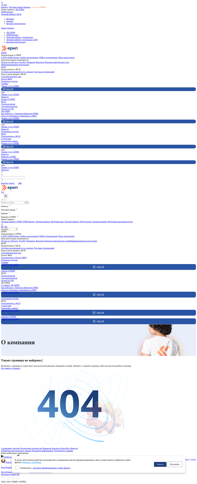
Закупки (16, 448)
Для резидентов (8, 104)
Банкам (26, 7)
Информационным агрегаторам (15, 65)
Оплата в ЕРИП (8, 99)
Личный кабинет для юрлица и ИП (21, 40)
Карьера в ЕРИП (38, 7)
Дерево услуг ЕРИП (10, 86)
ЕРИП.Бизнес (7, 12)
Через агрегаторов (66, 57)
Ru (6, 226)
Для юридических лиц (11, 76)
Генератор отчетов (9, 81)
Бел (4, 5)
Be (2, 226)
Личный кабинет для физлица (19, 37)
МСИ (3, 67)
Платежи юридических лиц (56, 62)
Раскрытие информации (42, 451)
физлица (10, 19)
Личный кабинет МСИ (11, 14)
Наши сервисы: (8, 9)
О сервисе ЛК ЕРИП (10, 285)
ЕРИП (4, 53)
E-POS (4, 57)
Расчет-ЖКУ (6, 79)
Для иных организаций (44, 72)
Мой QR (8, 89)
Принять (160, 464)
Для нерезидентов (9, 106)
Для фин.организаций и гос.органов (17, 72)
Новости (5, 97)
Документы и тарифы (63, 451)
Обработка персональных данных (16, 451)
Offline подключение (48, 57)
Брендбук (65, 448)
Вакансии (47, 448)
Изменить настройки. (32, 462)
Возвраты (31, 62)
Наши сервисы (7, 28)
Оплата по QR (7, 109)
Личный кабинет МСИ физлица (49, 222)
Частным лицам (16, 7)
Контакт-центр (11, 183)
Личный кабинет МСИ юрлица (78, 222)
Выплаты (40, 62)
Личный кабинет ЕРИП (11, 222)
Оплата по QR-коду (9, 62)
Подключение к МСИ (10, 136)
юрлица (9, 21)
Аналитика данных (9, 141)
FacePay (22, 62)
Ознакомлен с (45, 468)
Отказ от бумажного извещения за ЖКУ (19, 116)
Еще (3, 92)
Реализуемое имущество (31, 448)
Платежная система (9, 131)
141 (2, 192)
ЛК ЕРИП (19, 9)
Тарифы (4, 84)
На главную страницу (10, 368)
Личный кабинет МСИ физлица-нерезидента (112, 222)
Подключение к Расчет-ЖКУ (14, 258)
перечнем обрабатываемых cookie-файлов (51, 468)
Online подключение (29, 57)
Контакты (56, 448)
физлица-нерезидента (16, 23)
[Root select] (9, 229)
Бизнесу (4, 7)
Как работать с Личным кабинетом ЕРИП (19, 113)
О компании (6, 448)
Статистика (6, 139)
